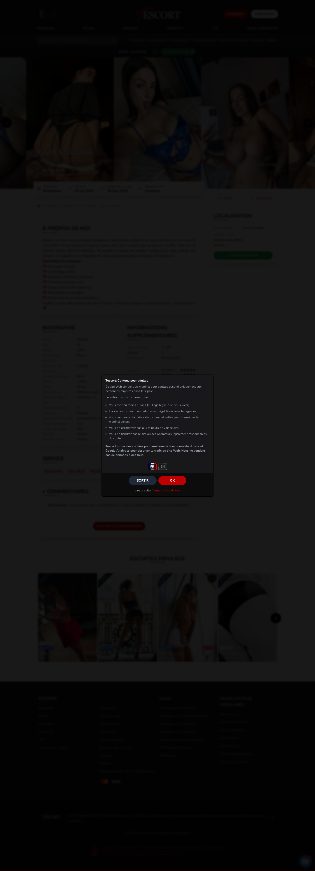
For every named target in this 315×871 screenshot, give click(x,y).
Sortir (143, 480)
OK (172, 480)
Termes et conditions (166, 490)
